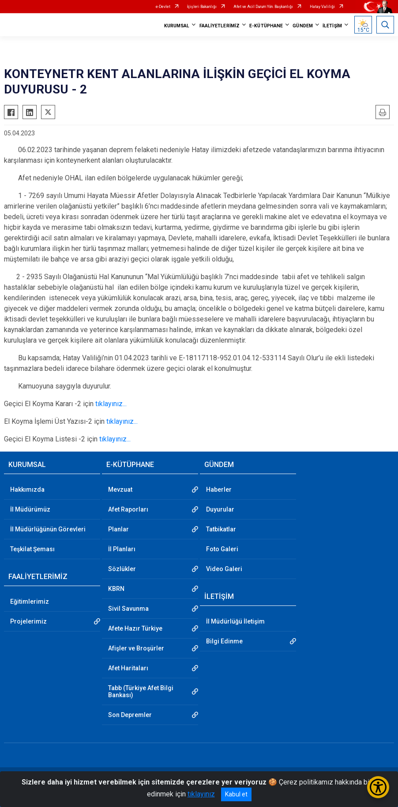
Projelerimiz (28, 621)
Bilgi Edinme (224, 641)
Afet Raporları (128, 509)
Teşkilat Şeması (32, 549)
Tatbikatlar (221, 529)
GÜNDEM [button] (303, 26)
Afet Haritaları (128, 668)
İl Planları (121, 549)
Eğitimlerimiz (29, 601)
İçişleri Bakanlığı (202, 6)
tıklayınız (201, 794)
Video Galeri (224, 568)
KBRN (116, 588)
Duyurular (220, 509)
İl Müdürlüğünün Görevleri (48, 529)
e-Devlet (163, 6)
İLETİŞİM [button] (332, 26)
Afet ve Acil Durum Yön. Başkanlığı (263, 6)
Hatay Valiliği (322, 6)
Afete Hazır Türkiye (135, 628)
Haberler (219, 489)
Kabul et (236, 794)
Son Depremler (130, 714)
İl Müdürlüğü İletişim (235, 621)
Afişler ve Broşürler (136, 648)
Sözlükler (122, 568)
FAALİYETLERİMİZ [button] (219, 26)
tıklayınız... (111, 404)
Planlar (118, 529)
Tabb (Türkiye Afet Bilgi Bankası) (140, 691)
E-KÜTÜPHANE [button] (266, 26)
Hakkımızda (27, 489)
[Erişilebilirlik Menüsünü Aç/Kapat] (378, 787)
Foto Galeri (222, 549)
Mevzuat (120, 489)
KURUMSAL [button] (177, 26)
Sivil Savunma (128, 608)
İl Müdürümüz (30, 509)
